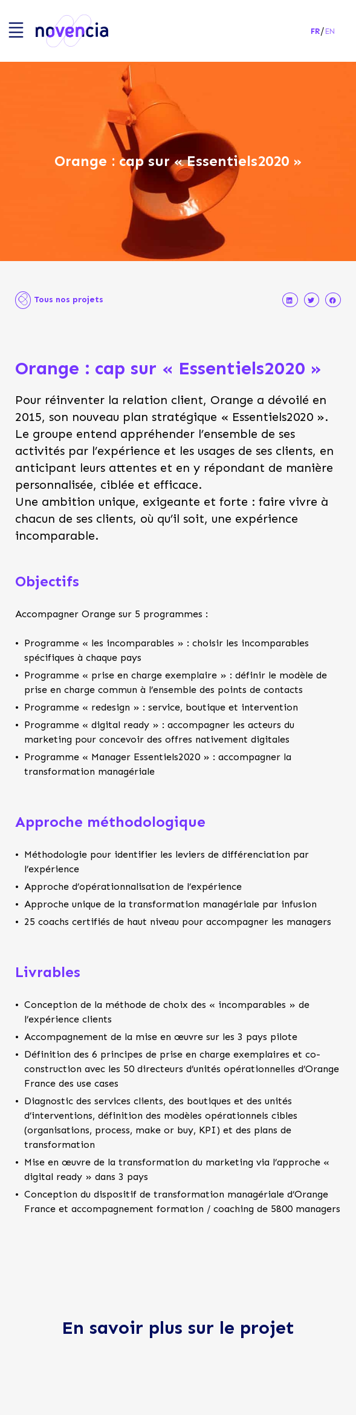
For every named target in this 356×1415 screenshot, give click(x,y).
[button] (290, 300)
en (330, 31)
